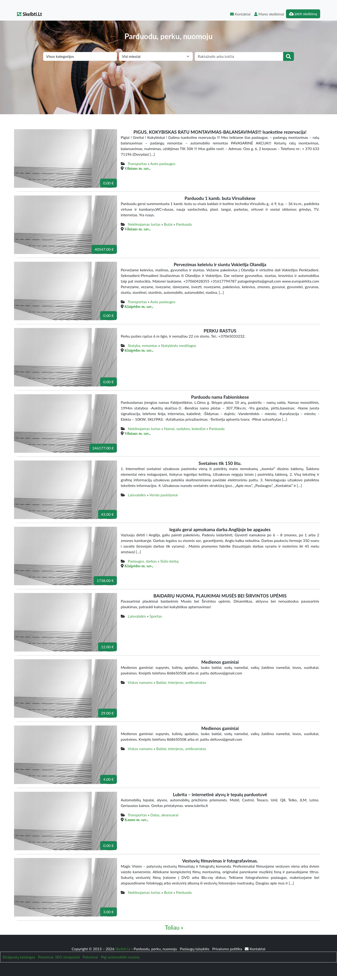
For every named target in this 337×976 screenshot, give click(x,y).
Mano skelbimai (269, 14)
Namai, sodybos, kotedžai (184, 428)
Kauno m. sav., (136, 819)
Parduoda (184, 224)
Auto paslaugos (162, 163)
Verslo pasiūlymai (163, 495)
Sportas (156, 616)
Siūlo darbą (169, 561)
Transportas (137, 163)
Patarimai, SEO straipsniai (59, 957)
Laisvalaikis (137, 495)
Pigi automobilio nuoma (120, 957)
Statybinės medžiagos (178, 345)
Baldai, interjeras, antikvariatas (181, 682)
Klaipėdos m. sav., (139, 306)
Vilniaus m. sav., (137, 168)
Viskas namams (140, 682)
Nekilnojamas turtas (144, 224)
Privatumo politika (227, 949)
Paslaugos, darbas (142, 561)
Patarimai (90, 957)
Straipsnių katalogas (19, 957)
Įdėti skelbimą (303, 13)
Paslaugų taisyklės (195, 949)
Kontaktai (240, 14)
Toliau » (174, 927)
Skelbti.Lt (29, 14)
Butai (168, 224)
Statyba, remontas (142, 345)
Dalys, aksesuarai (164, 815)
